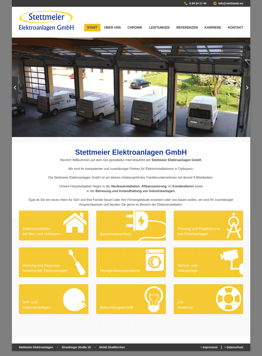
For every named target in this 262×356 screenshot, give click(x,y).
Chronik (135, 27)
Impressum (210, 347)
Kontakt (235, 27)
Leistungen (159, 27)
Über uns (112, 27)
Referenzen (187, 27)
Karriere (213, 27)
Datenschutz (235, 347)
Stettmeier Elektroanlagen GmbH (46, 21)
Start (92, 27)
